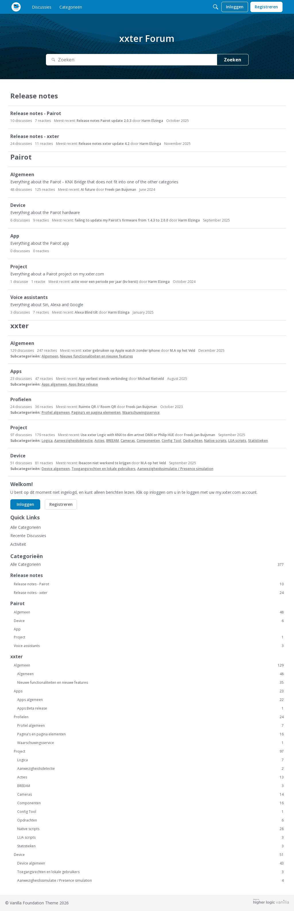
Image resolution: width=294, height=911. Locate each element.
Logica (47, 440)
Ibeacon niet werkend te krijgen (105, 463)
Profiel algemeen (56, 412)
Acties (99, 440)
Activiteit (18, 544)
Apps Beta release (83, 384)
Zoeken (232, 60)
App (14, 236)
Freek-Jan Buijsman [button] (120, 189)
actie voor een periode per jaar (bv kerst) (104, 281)
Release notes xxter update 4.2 (104, 143)
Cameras (128, 440)
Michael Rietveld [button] (151, 378)
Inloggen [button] (25, 504)
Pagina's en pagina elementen (96, 412)
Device (18, 205)
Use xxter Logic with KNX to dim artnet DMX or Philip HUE (127, 434)
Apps (16, 371)
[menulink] (42, 7)
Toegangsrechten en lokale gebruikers (103, 468)
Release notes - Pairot (35, 113)
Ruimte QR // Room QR (97, 406)
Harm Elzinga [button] (152, 120)
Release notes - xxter (34, 136)
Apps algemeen (54, 384)
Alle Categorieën (25, 527)
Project (18, 267)
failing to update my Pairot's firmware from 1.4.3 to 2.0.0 (121, 220)
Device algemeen (56, 468)
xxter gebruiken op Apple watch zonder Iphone (121, 350)
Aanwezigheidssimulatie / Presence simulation (175, 468)
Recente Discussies (28, 535)
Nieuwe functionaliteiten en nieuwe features (96, 356)
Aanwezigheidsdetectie (73, 440)
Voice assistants (29, 297)
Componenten (148, 440)
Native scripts (215, 440)
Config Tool (171, 440)
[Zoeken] (215, 7)
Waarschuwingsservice (141, 412)
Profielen (20, 400)
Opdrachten (192, 440)
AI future (88, 189)
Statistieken (258, 440)
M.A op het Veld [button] (182, 350)
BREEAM (112, 440)
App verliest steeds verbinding (103, 378)
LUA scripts (237, 440)
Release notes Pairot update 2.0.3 (104, 120)
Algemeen (22, 175)
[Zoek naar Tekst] (131, 60)
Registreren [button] (61, 504)
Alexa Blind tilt (86, 312)
